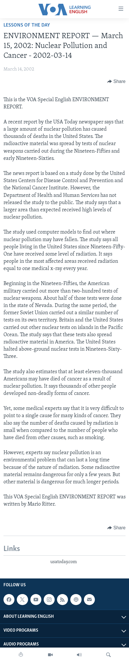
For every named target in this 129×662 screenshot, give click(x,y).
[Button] (116, 81)
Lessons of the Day (26, 25)
